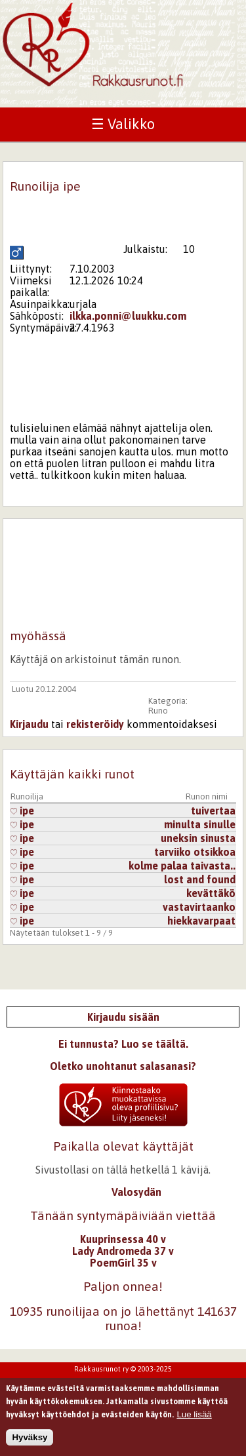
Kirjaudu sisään (123, 1017)
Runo (158, 711)
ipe (22, 810)
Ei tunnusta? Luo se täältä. (123, 1044)
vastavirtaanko (199, 907)
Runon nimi (207, 796)
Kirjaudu (29, 724)
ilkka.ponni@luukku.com (128, 316)
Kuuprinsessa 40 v (123, 1239)
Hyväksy (29, 1443)
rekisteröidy (95, 724)
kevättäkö (211, 893)
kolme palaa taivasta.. (182, 866)
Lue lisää (193, 1420)
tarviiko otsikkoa (195, 852)
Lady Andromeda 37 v (123, 1251)
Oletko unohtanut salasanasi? (123, 1066)
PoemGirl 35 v (123, 1263)
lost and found (200, 879)
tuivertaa (213, 810)
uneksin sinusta (198, 838)
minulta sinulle (200, 824)
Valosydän (136, 1192)
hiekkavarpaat (201, 921)
